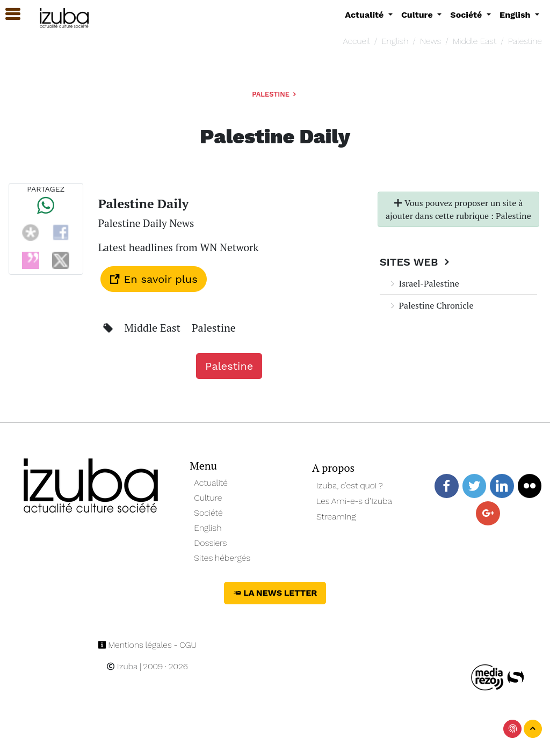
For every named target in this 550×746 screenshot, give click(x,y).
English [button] (516, 15)
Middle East (474, 41)
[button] (8, 14)
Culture (208, 498)
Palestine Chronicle (431, 305)
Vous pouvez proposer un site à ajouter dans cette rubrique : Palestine (458, 209)
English (394, 41)
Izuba (122, 666)
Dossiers (210, 543)
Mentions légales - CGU (147, 645)
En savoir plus (154, 279)
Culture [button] (418, 15)
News (430, 41)
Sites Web (416, 261)
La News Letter (275, 593)
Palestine (525, 41)
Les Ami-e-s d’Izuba (354, 501)
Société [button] (467, 15)
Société (208, 513)
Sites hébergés (222, 558)
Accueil (356, 41)
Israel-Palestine (423, 283)
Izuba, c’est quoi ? (349, 485)
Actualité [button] (365, 15)
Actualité (211, 483)
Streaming (336, 516)
